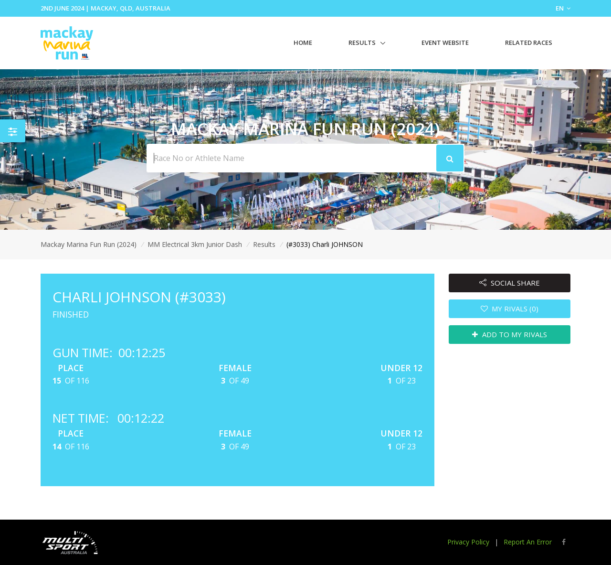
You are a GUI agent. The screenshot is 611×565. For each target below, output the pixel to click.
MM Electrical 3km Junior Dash (194, 244)
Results (362, 42)
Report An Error (528, 541)
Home (303, 42)
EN (563, 8)
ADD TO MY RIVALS (509, 334)
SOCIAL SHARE (509, 283)
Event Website (445, 42)
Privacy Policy (468, 541)
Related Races (528, 42)
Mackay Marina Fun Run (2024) (89, 244)
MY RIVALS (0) (510, 308)
